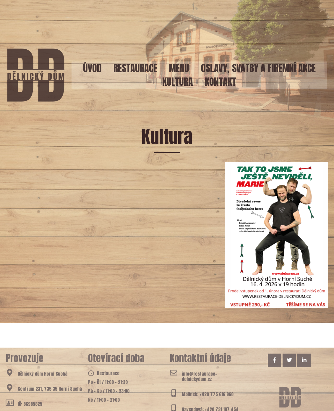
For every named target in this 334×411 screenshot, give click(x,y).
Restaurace (135, 68)
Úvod (92, 68)
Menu (179, 68)
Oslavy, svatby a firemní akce (258, 68)
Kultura (177, 82)
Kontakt (220, 82)
